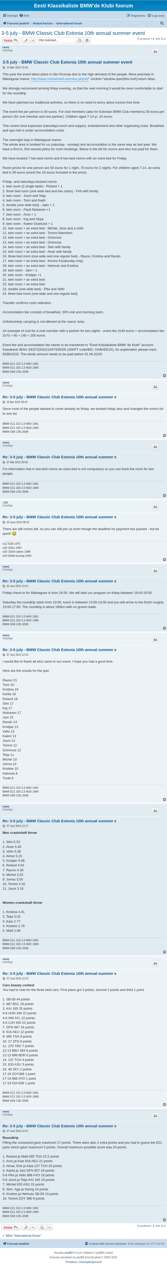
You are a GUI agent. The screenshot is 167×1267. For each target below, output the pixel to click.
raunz (6, 47)
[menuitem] (24, 16)
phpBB (68, 1252)
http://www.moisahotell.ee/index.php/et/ (59, 79)
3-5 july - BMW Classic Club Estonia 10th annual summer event (73, 33)
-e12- (5, 502)
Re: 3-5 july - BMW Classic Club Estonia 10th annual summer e (59, 397)
